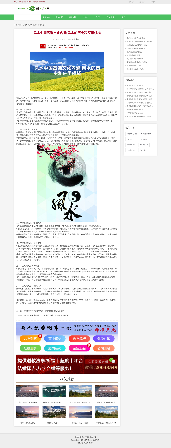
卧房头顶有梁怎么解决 (135, 86)
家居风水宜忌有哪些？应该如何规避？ (141, 116)
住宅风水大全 (131, 145)
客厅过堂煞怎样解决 (27, 423)
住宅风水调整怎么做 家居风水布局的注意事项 (141, 96)
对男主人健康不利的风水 (106, 402)
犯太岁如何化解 (132, 134)
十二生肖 (131, 2)
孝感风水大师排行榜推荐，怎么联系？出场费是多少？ (54, 402)
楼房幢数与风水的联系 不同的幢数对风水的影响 (44, 311)
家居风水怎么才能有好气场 (80, 402)
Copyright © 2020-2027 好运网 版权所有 (85, 440)
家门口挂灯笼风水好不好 (28, 402)
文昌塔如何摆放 (146, 134)
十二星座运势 (142, 139)
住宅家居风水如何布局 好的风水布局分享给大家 (141, 92)
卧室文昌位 (143, 150)
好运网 (25, 25)
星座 (98, 17)
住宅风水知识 (131, 150)
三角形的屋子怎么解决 (135, 110)
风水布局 (153, 2)
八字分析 (72, 17)
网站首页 (27, 17)
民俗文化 (110, 17)
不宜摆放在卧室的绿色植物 (106, 423)
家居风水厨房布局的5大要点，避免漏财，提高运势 (141, 99)
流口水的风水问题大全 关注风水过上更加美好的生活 (46, 315)
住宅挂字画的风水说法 (135, 113)
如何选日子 (130, 139)
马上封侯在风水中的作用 (136, 69)
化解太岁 (142, 2)
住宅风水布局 (144, 145)
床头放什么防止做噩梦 (80, 423)
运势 (123, 17)
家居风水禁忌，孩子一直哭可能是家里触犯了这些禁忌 (141, 106)
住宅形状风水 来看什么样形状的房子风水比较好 (141, 103)
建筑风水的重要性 (54, 423)
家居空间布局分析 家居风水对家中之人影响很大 (141, 89)
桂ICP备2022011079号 (85, 443)
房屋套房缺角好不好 (134, 66)
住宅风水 (41, 25)
